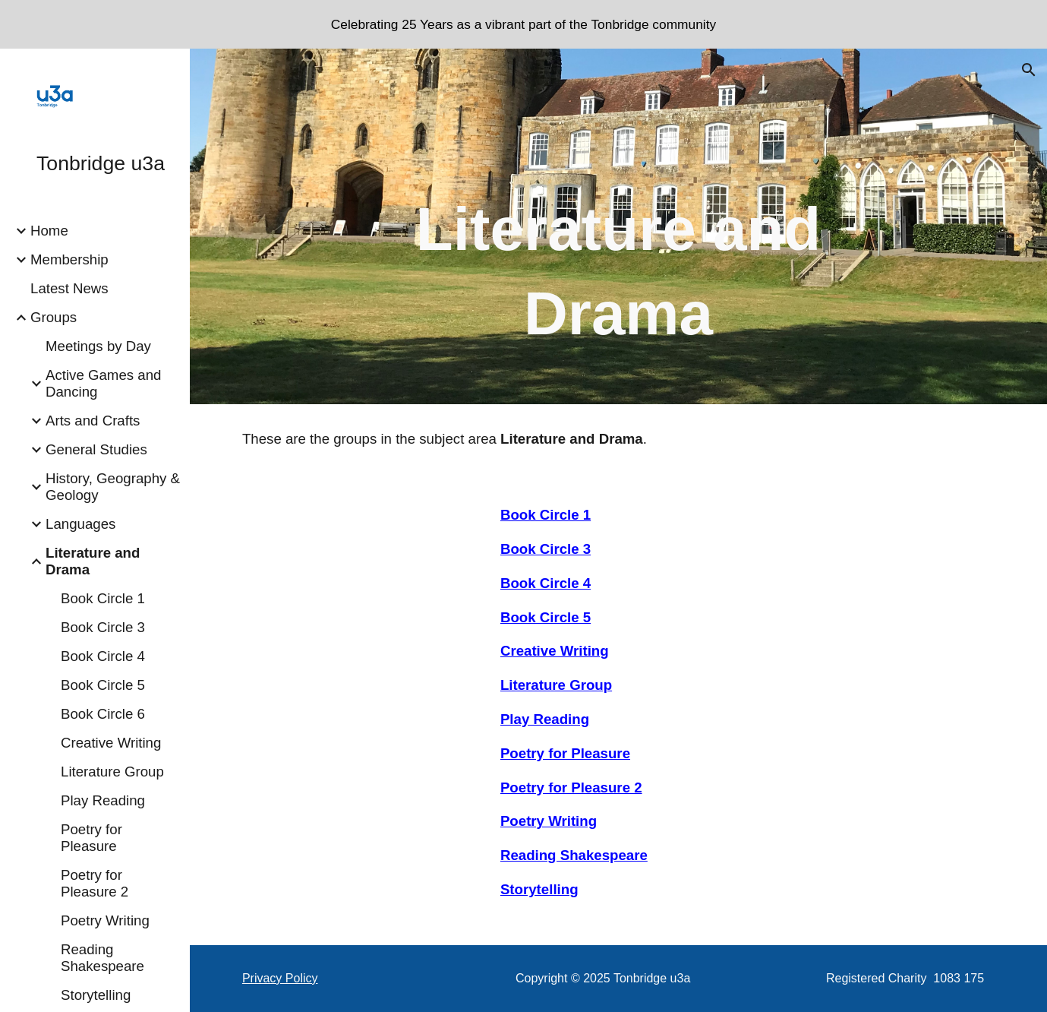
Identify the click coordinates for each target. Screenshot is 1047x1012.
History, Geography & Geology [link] (113, 486)
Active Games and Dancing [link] (103, 383)
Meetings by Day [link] (98, 346)
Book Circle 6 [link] (103, 714)
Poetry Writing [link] (105, 920)
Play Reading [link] (103, 800)
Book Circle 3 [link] (103, 627)
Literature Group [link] (112, 772)
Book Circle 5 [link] (103, 685)
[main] (618, 248)
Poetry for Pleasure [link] (91, 837)
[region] (523, 24)
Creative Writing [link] (111, 743)
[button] (1029, 70)
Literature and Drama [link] (93, 561)
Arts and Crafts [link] (93, 421)
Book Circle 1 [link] (103, 598)
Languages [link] (80, 524)
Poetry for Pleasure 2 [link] (94, 883)
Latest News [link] (69, 288)
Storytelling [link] (96, 995)
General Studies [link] (96, 449)
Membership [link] (69, 259)
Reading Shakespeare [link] (102, 957)
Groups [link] (53, 317)
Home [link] (49, 231)
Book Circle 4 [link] (103, 656)
